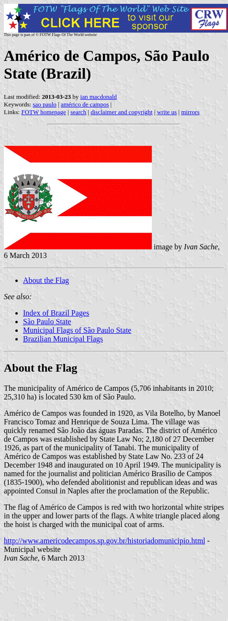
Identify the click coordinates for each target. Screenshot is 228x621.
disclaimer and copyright (121, 112)
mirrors (190, 112)
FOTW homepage (43, 112)
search (78, 112)
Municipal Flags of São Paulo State (77, 330)
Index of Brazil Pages (56, 313)
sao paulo (44, 104)
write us (167, 112)
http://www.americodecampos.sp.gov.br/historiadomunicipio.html (104, 541)
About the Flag (46, 280)
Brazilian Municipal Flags (63, 339)
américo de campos (85, 104)
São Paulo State (47, 321)
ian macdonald (98, 96)
